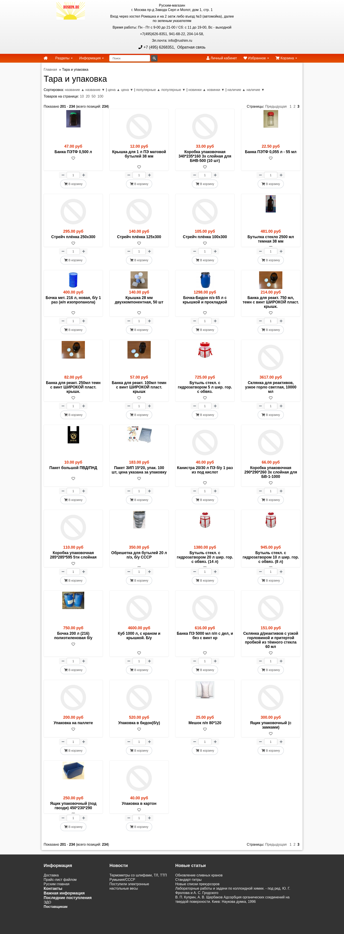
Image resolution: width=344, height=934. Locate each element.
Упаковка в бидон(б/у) (139, 731)
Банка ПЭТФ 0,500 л (73, 152)
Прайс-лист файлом (60, 893)
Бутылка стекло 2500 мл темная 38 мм (270, 239)
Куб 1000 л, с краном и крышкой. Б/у (139, 644)
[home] (45, 58)
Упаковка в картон (139, 812)
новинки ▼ (215, 90)
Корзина (286, 58)
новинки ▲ (197, 90)
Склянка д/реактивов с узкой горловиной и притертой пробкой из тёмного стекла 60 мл (270, 649)
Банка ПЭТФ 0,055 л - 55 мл (271, 152)
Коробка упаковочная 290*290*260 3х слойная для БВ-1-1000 (270, 476)
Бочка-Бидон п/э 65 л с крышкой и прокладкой (205, 304)
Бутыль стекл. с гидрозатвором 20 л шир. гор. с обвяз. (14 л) (205, 561)
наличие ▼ (256, 90)
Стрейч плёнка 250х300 (73, 237)
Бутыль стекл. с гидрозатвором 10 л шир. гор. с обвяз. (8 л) (271, 561)
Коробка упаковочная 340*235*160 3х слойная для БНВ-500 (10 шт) (205, 156)
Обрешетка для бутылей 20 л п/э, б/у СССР (139, 559)
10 (82, 96)
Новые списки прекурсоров (197, 897)
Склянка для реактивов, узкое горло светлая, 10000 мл (270, 391)
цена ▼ (127, 90)
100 (100, 96)
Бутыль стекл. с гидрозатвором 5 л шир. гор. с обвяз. (205, 391)
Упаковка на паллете (73, 731)
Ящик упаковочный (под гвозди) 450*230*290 (73, 814)
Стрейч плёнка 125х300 (139, 237)
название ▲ (74, 90)
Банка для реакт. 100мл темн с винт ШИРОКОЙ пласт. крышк (139, 391)
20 (88, 96)
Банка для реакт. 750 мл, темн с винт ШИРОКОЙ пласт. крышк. (271, 306)
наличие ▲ (236, 90)
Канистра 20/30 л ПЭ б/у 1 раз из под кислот (205, 474)
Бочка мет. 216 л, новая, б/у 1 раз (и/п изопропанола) (73, 304)
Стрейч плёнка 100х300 (205, 237)
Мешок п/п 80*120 (204, 731)
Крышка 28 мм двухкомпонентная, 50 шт (139, 304)
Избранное (256, 58)
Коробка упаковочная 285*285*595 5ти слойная (73, 559)
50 (94, 96)
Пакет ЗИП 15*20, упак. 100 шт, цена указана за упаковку (139, 474)
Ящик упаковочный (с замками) (271, 733)
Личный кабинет (221, 58)
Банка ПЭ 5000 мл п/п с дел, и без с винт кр (205, 644)
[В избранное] (73, 167)
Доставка (51, 888)
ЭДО (47, 915)
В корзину (73, 184)
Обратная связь (191, 47)
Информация (91, 58)
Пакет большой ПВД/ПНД (73, 472)
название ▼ (95, 90)
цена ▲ (114, 90)
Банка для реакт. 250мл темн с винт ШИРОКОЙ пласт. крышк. (73, 391)
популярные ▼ (173, 90)
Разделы (64, 58)
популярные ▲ (148, 90)
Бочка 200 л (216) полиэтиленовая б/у (73, 644)
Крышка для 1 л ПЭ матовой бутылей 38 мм (139, 154)
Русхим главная (57, 897)
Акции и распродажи (60, 924)
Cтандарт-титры (188, 893)
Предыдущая (276, 106)
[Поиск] (129, 58)
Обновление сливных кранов (198, 888)
